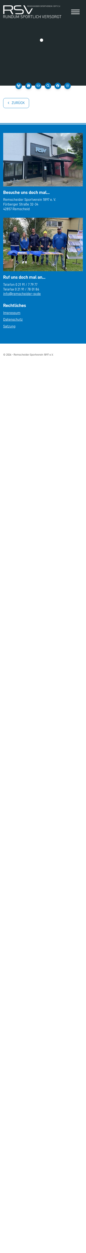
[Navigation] (75, 12)
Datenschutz (13, 319)
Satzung (9, 326)
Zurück (18, 103)
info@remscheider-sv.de (22, 294)
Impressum (11, 313)
